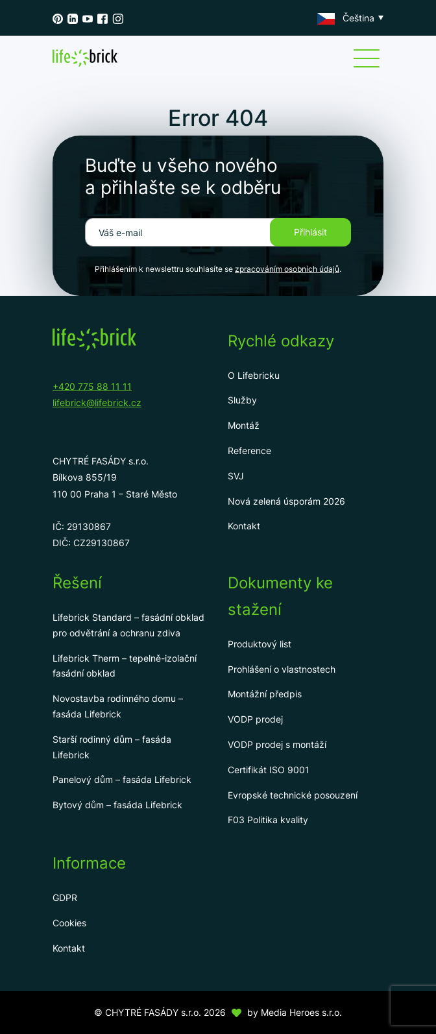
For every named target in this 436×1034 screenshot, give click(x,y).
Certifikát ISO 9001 (268, 769)
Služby (242, 399)
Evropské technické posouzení (292, 794)
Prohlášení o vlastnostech (281, 669)
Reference (249, 450)
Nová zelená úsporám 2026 (286, 501)
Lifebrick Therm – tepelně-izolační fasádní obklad (125, 666)
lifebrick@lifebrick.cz (97, 402)
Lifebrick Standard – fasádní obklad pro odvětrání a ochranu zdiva (128, 625)
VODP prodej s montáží (277, 744)
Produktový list (259, 643)
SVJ (236, 475)
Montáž (244, 425)
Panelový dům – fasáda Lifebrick (122, 779)
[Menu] (366, 58)
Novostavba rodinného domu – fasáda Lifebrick (118, 706)
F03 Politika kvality (268, 819)
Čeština (345, 18)
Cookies (69, 922)
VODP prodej (255, 719)
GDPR (65, 897)
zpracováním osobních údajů (287, 269)
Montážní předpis (265, 693)
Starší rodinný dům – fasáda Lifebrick (112, 747)
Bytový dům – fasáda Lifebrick (117, 804)
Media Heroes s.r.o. (301, 1012)
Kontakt (244, 525)
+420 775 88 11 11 (92, 386)
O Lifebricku (254, 375)
